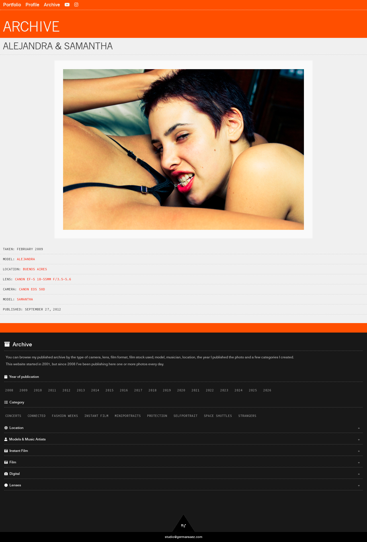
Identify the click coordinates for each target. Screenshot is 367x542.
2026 (267, 390)
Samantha (25, 299)
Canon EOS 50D (32, 289)
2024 (239, 390)
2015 (110, 390)
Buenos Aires (35, 269)
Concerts (13, 416)
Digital (182, 474)
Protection (157, 416)
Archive (52, 4)
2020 (181, 390)
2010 (38, 390)
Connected (37, 416)
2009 (23, 390)
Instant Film (96, 416)
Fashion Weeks (65, 416)
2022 (210, 390)
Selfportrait (185, 416)
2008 (9, 390)
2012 (67, 390)
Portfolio (12, 4)
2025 (253, 390)
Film (182, 462)
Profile (32, 4)
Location (182, 428)
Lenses (182, 485)
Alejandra (26, 259)
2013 (81, 390)
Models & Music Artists (182, 439)
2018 (153, 390)
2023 (224, 390)
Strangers (247, 416)
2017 (138, 390)
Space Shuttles (218, 416)
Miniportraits (128, 416)
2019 (167, 390)
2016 (124, 390)
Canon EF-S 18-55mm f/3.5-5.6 (43, 279)
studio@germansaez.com (183, 537)
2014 (95, 390)
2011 (52, 390)
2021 (196, 390)
